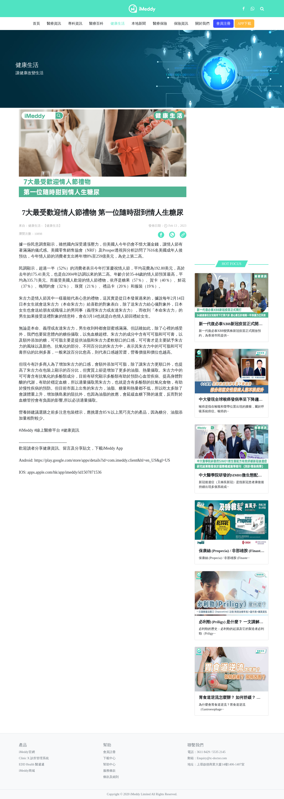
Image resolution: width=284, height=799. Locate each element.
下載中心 (109, 758)
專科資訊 (75, 23)
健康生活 (117, 23)
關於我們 (202, 23)
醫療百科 (96, 23)
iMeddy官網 (27, 752)
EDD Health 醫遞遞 (31, 764)
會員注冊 (223, 23)
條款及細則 (111, 777)
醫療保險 (160, 23)
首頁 (36, 23)
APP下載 (244, 23)
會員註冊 (109, 752)
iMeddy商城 (27, 770)
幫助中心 (109, 764)
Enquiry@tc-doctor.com (212, 758)
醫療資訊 (54, 23)
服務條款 (109, 770)
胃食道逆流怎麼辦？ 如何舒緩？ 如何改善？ (238, 697)
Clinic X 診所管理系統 (34, 758)
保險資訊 (181, 23)
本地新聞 (139, 23)
